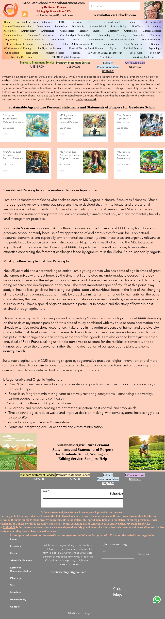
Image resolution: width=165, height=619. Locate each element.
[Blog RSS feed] (25, 14)
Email (45, 491)
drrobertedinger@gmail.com (54, 15)
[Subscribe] (114, 494)
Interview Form (38, 516)
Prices (13, 553)
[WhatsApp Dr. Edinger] (157, 599)
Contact (15, 606)
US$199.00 (9, 527)
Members (16, 592)
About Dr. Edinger (21, 560)
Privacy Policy (18, 599)
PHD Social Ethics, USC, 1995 (57, 76)
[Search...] (114, 6)
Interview (16, 546)
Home (13, 539)
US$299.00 (22, 523)
